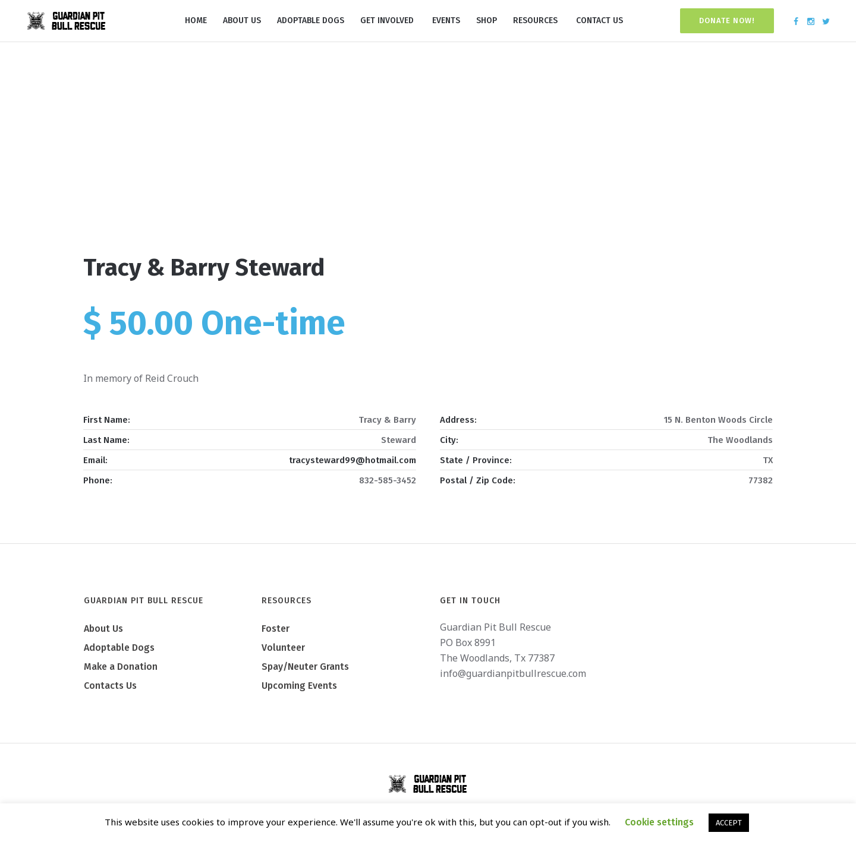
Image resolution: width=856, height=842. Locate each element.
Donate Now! (727, 20)
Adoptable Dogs (119, 647)
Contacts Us (110, 685)
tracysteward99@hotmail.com (352, 460)
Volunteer (283, 647)
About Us (103, 628)
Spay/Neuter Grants (305, 666)
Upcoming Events (299, 685)
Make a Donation (121, 666)
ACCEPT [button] (729, 822)
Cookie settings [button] (659, 822)
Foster (275, 628)
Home (388, 201)
